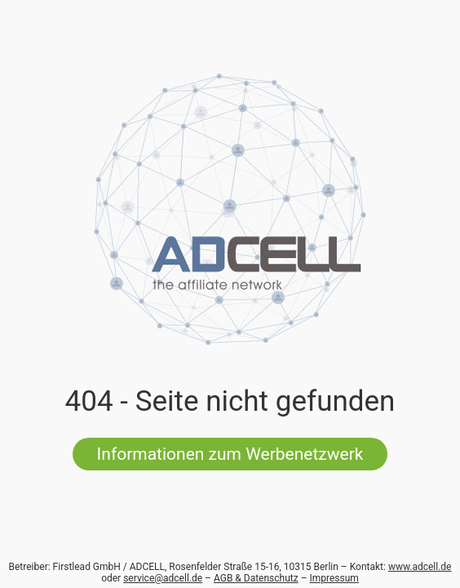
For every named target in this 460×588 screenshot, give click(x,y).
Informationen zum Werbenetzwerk (230, 454)
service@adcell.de (162, 578)
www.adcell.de (420, 566)
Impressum (334, 578)
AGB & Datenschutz (256, 578)
